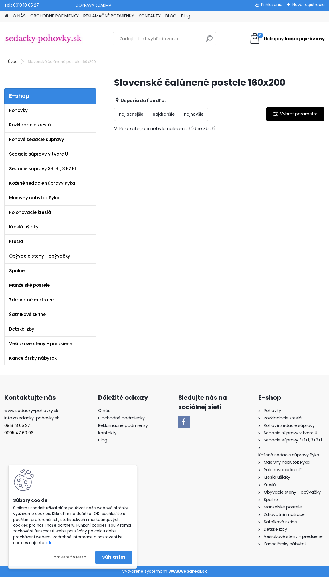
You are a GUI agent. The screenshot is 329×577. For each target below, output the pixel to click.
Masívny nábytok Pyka (34, 198)
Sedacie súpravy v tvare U (38, 154)
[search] (209, 40)
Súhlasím (113, 557)
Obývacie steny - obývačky (39, 256)
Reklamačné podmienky (123, 425)
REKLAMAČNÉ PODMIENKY (108, 16)
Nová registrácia (308, 4)
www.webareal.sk (188, 571)
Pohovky (18, 110)
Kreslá (16, 241)
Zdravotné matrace (31, 300)
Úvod (13, 61)
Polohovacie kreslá (30, 212)
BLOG (171, 16)
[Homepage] (6, 16)
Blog (185, 16)
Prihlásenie (271, 4)
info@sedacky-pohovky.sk (31, 418)
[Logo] (43, 39)
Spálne (17, 271)
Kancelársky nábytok (33, 358)
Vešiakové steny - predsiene (40, 344)
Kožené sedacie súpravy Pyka (42, 183)
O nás (104, 410)
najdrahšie (164, 114)
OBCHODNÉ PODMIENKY (54, 16)
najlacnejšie (131, 114)
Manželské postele (29, 285)
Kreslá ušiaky (24, 227)
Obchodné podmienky (121, 418)
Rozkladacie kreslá (30, 125)
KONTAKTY (150, 16)
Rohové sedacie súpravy (36, 139)
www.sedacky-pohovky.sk (31, 410)
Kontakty (107, 433)
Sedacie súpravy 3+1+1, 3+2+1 (42, 169)
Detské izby (21, 329)
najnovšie (193, 114)
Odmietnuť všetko (68, 557)
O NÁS (19, 16)
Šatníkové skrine (27, 314)
